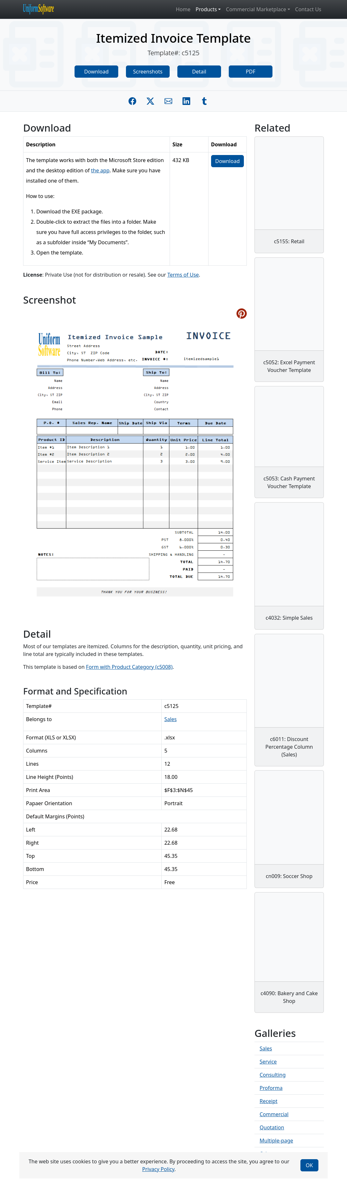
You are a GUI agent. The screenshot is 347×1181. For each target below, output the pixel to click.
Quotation (272, 1127)
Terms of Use (183, 274)
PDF (250, 71)
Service (268, 1061)
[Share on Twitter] (150, 101)
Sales (170, 719)
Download (96, 71)
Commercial (274, 1114)
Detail (199, 71)
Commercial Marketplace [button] (256, 9)
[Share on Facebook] (132, 101)
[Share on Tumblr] (204, 101)
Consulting (273, 1074)
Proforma (271, 1087)
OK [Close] (309, 1165)
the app (100, 170)
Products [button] (206, 9)
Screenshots (147, 71)
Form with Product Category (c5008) (129, 666)
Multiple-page (276, 1140)
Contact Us (308, 9)
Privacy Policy (158, 1169)
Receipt (268, 1101)
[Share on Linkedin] (186, 101)
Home (183, 9)
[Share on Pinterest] (241, 313)
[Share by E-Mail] (168, 101)
